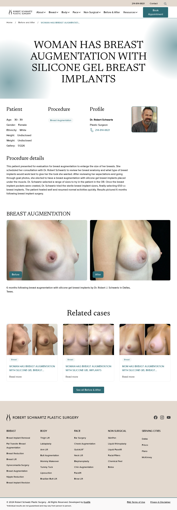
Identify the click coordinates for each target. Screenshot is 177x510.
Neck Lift (78, 455)
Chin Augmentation (83, 467)
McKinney (147, 457)
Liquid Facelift (115, 449)
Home (9, 22)
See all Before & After (88, 390)
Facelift (77, 473)
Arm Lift (44, 449)
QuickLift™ (79, 449)
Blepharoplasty (81, 461)
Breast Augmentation (60, 120)
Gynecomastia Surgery (17, 465)
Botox (111, 467)
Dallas (145, 438)
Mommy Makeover (49, 461)
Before (112, 12)
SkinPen (112, 437)
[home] (20, 12)
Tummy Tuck (46, 467)
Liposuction (46, 473)
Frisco (145, 445)
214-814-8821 (138, 3)
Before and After (26, 22)
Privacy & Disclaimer (160, 502)
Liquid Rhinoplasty (117, 443)
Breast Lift (11, 459)
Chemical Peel (115, 461)
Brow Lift (78, 478)
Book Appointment (155, 12)
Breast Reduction (15, 453)
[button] (41, 12)
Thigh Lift (45, 437)
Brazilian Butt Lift (48, 478)
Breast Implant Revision (18, 482)
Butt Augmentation (49, 455)
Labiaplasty (45, 443)
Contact (154, 3)
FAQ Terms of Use (136, 502)
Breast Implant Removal (18, 437)
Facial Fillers (114, 455)
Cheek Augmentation (84, 443)
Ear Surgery (80, 437)
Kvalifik (87, 502)
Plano (144, 451)
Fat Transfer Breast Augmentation (16, 445)
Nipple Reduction (15, 476)
